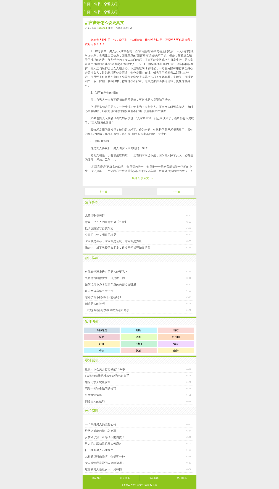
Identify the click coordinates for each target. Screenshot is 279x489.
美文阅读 (142, 485)
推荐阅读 (154, 478)
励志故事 (103, 28)
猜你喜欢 (91, 202)
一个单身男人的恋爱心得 (100, 424)
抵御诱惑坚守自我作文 (99, 228)
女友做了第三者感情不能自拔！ (105, 437)
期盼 (138, 330)
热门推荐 (91, 258)
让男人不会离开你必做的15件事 (105, 369)
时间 (101, 343)
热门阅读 (91, 411)
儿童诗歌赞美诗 (95, 215)
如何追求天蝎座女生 (97, 382)
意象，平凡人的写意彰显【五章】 (106, 221)
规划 (138, 336)
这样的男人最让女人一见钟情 (103, 469)
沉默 (138, 350)
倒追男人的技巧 (95, 303)
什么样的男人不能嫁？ (99, 450)
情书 (97, 4)
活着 (176, 343)
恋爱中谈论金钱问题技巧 (100, 388)
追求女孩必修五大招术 (99, 290)
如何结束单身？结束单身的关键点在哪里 (110, 284)
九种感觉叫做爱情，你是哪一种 (105, 278)
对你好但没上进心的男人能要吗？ (106, 271)
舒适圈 (176, 336)
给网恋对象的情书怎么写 (100, 430)
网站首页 (97, 478)
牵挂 (176, 350)
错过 (176, 330)
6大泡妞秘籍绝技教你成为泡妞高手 (107, 310)
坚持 (101, 336)
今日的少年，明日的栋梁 (100, 234)
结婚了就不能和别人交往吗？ (103, 297)
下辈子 (139, 343)
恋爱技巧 (110, 4)
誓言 (101, 350)
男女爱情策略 (93, 395)
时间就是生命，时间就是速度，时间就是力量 (113, 241)
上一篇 (103, 191)
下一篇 (176, 191)
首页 (86, 4)
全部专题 (101, 330)
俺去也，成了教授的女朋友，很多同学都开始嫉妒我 (117, 247)
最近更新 (91, 360)
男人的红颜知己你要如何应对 (103, 443)
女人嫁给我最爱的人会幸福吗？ (105, 462)
